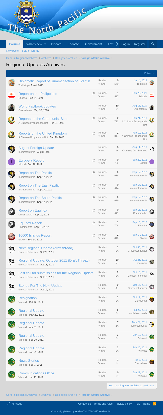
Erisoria (22, 98)
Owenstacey (25, 110)
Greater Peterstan (28, 252)
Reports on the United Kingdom (42, 133)
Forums (14, 44)
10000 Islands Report (34, 235)
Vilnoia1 (22, 302)
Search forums (30, 50)
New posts (12, 50)
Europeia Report (31, 160)
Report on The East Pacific (39, 185)
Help (137, 403)
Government (93, 44)
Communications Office (36, 373)
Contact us (84, 403)
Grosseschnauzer (137, 250)
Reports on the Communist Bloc (42, 119)
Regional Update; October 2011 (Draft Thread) (54, 260)
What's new (34, 44)
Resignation (27, 298)
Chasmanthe (25, 214)
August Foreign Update (36, 148)
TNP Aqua (14, 403)
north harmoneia (138, 313)
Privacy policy (124, 403)
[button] (45, 44)
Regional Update (31, 311)
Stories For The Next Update (40, 286)
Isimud (22, 164)
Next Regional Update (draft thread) (45, 248)
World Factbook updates (37, 106)
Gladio (22, 239)
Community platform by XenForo (81, 411)
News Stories (28, 361)
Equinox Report (30, 223)
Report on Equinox (32, 210)
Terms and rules (103, 403)
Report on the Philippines (37, 94)
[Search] (153, 44)
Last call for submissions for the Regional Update (55, 273)
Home (146, 403)
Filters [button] (147, 73)
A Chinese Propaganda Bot (33, 123)
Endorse (73, 44)
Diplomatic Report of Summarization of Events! (54, 81)
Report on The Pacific (35, 173)
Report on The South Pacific (40, 198)
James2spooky (139, 325)
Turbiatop (23, 85)
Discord (56, 44)
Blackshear (141, 300)
